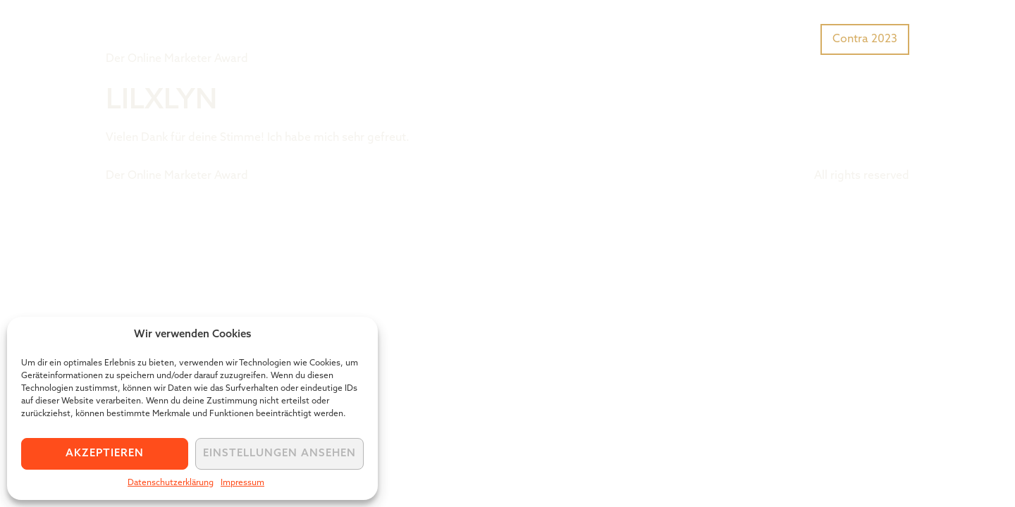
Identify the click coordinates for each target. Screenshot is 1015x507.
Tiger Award (186, 28)
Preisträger (780, 38)
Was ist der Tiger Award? (665, 38)
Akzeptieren (105, 454)
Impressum (242, 483)
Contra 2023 (864, 39)
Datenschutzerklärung (171, 483)
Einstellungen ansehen (279, 454)
